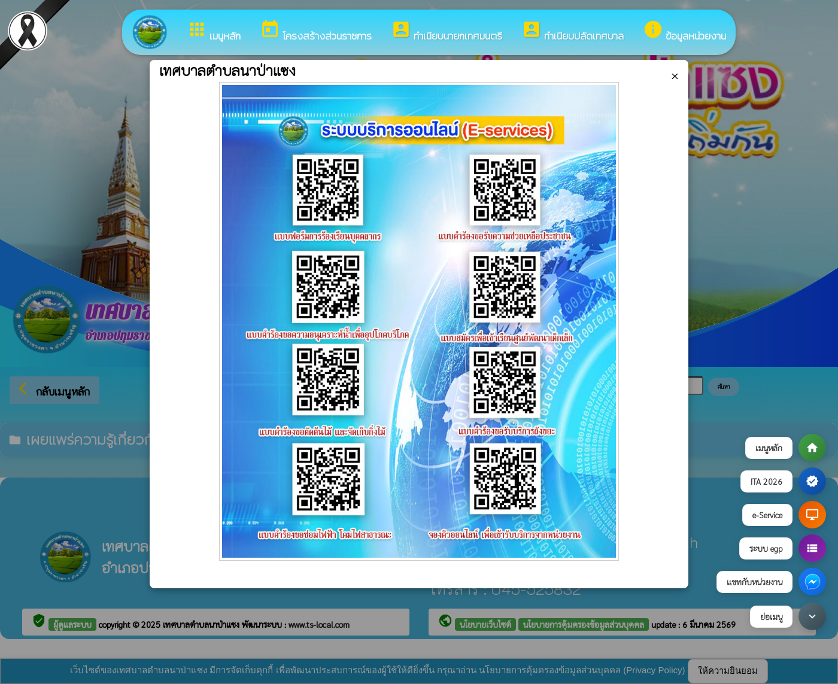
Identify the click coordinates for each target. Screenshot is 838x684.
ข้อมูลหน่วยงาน (684, 31)
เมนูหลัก (214, 31)
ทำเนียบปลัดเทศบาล (572, 31)
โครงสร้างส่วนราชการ (316, 31)
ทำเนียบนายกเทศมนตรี (446, 31)
